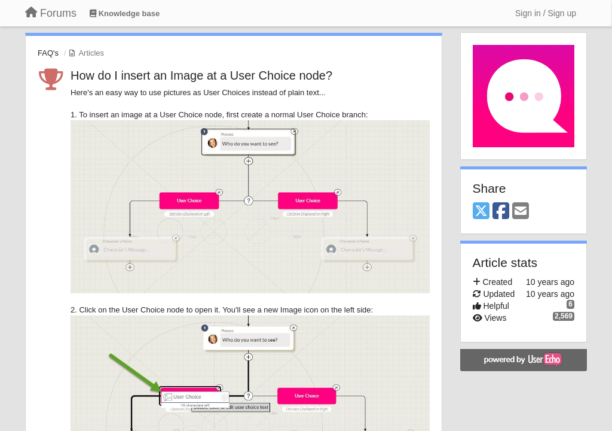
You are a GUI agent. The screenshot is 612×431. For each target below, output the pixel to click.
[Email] (520, 211)
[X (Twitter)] (481, 211)
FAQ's (48, 52)
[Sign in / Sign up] (545, 13)
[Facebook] (500, 211)
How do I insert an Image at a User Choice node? (201, 75)
